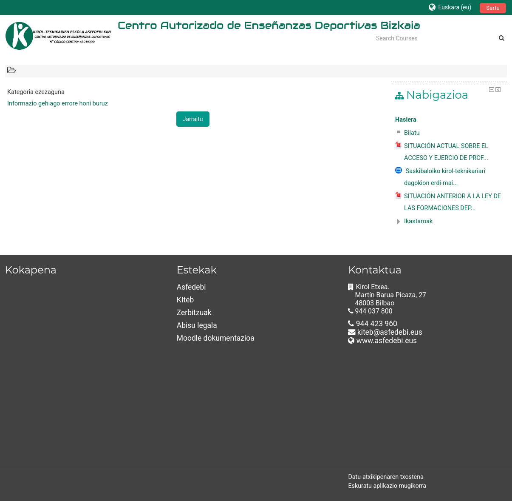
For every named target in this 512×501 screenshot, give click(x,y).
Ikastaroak (418, 221)
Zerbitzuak (194, 312)
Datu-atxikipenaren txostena (385, 476)
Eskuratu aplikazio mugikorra (387, 485)
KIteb (185, 300)
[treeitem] (449, 120)
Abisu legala (197, 325)
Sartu (493, 8)
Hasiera (405, 119)
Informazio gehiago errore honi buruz (57, 103)
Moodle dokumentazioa (216, 338)
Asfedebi (191, 287)
